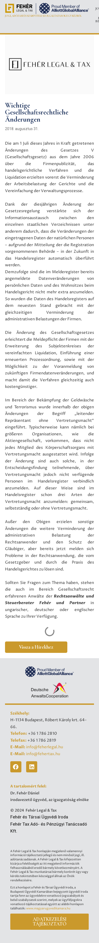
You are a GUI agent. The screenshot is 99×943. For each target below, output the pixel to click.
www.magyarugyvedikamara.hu (48, 908)
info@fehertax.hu (43, 754)
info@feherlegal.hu (44, 747)
